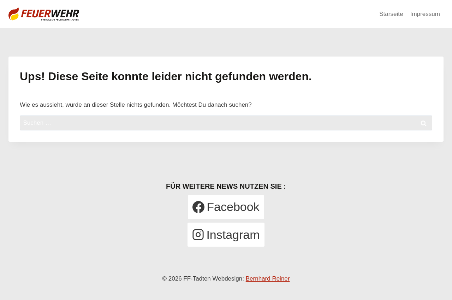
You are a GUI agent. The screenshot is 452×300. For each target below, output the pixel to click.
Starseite (391, 14)
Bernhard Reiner (268, 278)
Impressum (425, 14)
